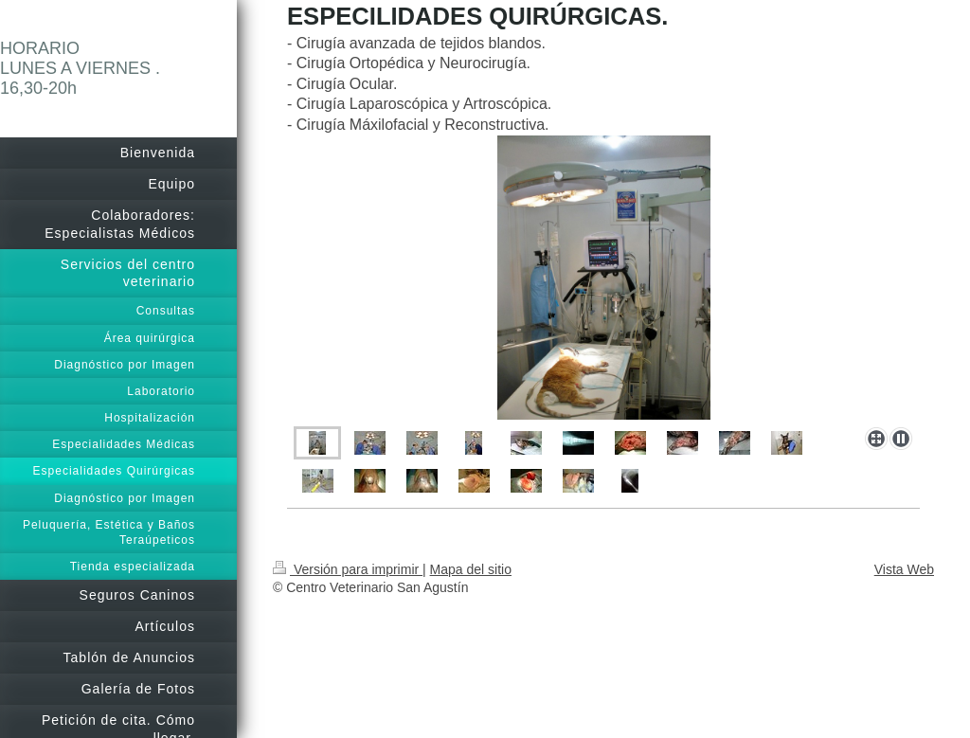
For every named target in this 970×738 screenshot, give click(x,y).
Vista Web (904, 569)
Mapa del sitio (471, 569)
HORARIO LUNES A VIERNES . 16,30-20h (80, 68)
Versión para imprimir (347, 569)
